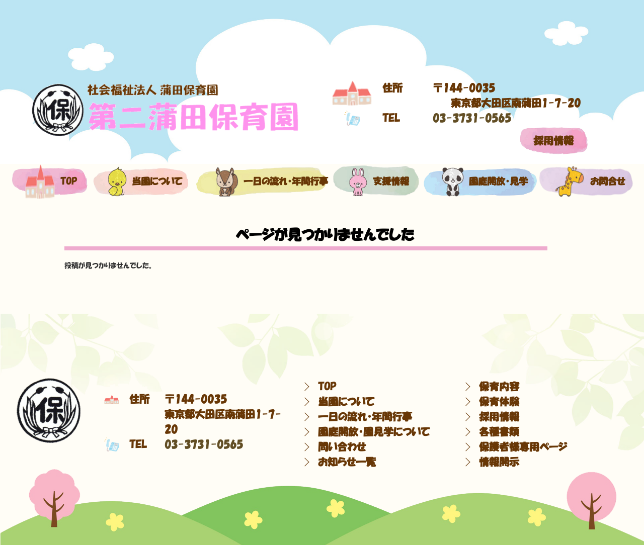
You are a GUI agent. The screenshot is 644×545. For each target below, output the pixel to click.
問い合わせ (342, 447)
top (49, 181)
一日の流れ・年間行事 (261, 181)
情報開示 (499, 462)
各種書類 (499, 432)
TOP (327, 387)
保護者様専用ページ (523, 447)
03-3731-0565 (472, 118)
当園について (140, 181)
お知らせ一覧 (347, 462)
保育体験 (499, 402)
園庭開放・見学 (479, 181)
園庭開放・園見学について (374, 432)
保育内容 (499, 387)
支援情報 (376, 181)
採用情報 (553, 141)
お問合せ (585, 181)
